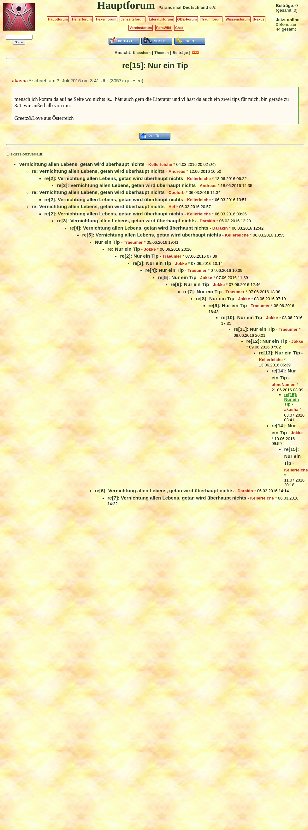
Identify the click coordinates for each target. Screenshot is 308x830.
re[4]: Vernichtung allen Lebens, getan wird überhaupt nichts (138, 228)
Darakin (207, 221)
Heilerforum (82, 19)
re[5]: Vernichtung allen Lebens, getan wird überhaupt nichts (151, 234)
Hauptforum (58, 19)
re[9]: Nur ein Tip (227, 305)
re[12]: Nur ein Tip (266, 341)
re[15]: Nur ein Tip (292, 456)
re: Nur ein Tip (123, 249)
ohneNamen (283, 384)
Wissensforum (238, 19)
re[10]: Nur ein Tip (241, 317)
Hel (172, 206)
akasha (20, 80)
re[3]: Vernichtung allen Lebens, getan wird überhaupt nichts (126, 185)
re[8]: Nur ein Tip (215, 298)
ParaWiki (163, 28)
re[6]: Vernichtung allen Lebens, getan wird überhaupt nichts (164, 490)
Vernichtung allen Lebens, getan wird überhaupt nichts (82, 164)
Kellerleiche (160, 164)
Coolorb (177, 192)
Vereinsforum (140, 28)
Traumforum (211, 19)
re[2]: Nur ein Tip (139, 256)
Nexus (259, 19)
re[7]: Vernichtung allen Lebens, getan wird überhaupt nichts (176, 497)
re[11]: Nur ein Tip (254, 329)
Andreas (177, 171)
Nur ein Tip (107, 242)
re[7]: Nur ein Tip (202, 291)
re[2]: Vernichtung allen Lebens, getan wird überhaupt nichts (113, 178)
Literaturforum (161, 19)
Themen (162, 53)
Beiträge (180, 53)
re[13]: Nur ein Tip (279, 352)
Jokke (150, 249)
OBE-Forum (187, 19)
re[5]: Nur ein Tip (177, 277)
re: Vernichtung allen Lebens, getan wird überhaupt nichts (98, 171)
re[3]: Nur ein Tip (152, 263)
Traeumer (133, 242)
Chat (179, 28)
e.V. (212, 7)
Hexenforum (106, 19)
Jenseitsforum (133, 19)
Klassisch (142, 53)
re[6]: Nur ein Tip (189, 284)
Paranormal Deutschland (183, 7)
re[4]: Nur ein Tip (164, 270)
